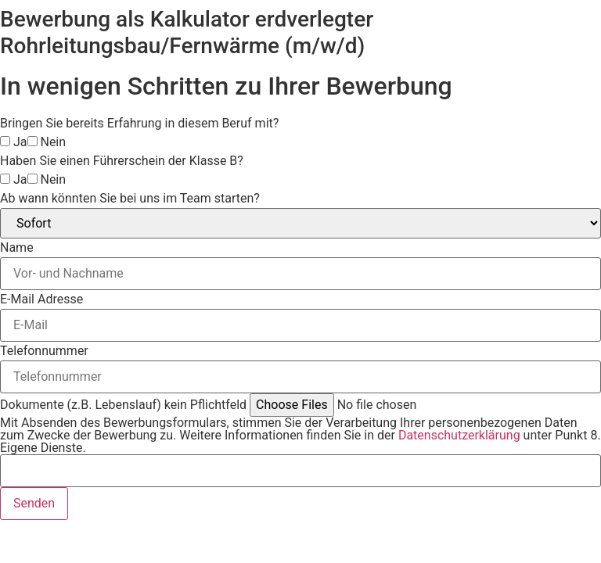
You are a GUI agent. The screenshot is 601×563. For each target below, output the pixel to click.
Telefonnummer (44, 351)
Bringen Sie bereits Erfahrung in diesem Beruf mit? (139, 123)
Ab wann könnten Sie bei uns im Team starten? (130, 198)
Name (17, 248)
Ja (20, 142)
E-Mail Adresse (41, 299)
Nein (53, 142)
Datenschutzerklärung (459, 435)
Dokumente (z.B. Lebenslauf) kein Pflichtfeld (123, 405)
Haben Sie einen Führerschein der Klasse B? (121, 161)
